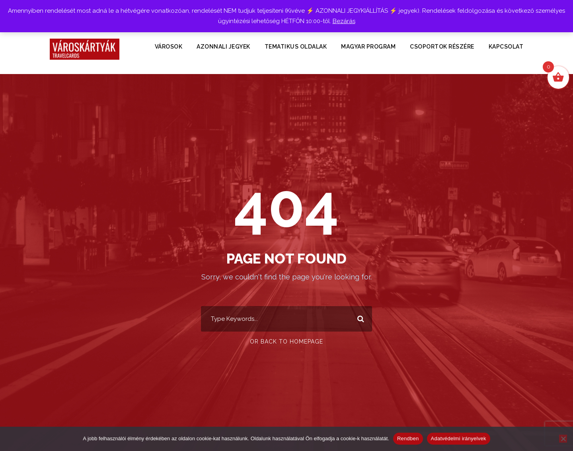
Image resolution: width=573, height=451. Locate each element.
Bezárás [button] (344, 21)
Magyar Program (368, 46)
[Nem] (563, 439)
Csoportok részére (442, 46)
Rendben (408, 438)
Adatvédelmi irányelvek (458, 438)
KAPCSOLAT (506, 46)
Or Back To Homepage (286, 341)
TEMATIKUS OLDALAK (296, 46)
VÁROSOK (169, 46)
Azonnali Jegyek (223, 46)
